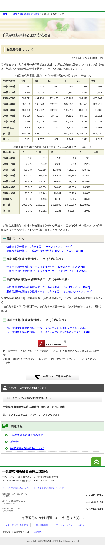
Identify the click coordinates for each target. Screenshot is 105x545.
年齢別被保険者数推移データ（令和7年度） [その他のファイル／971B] (47, 270)
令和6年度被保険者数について (27, 448)
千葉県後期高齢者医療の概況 (26, 435)
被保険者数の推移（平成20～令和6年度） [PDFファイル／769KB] (44, 250)
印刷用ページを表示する (57, 376)
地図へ (81, 525)
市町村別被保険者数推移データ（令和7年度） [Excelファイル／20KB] (46, 327)
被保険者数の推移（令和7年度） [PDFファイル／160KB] (39, 246)
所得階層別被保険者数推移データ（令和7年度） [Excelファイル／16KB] (48, 287)
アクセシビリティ (64, 525)
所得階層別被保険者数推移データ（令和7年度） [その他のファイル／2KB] (49, 291)
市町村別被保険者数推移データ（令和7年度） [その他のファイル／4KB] (48, 332)
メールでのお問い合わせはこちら (31, 397)
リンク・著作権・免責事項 (15, 525)
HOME (5, 14)
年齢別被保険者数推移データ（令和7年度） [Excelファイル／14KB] (45, 266)
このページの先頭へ (96, 461)
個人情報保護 (42, 525)
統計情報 (15, 441)
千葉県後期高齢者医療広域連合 (26, 14)
